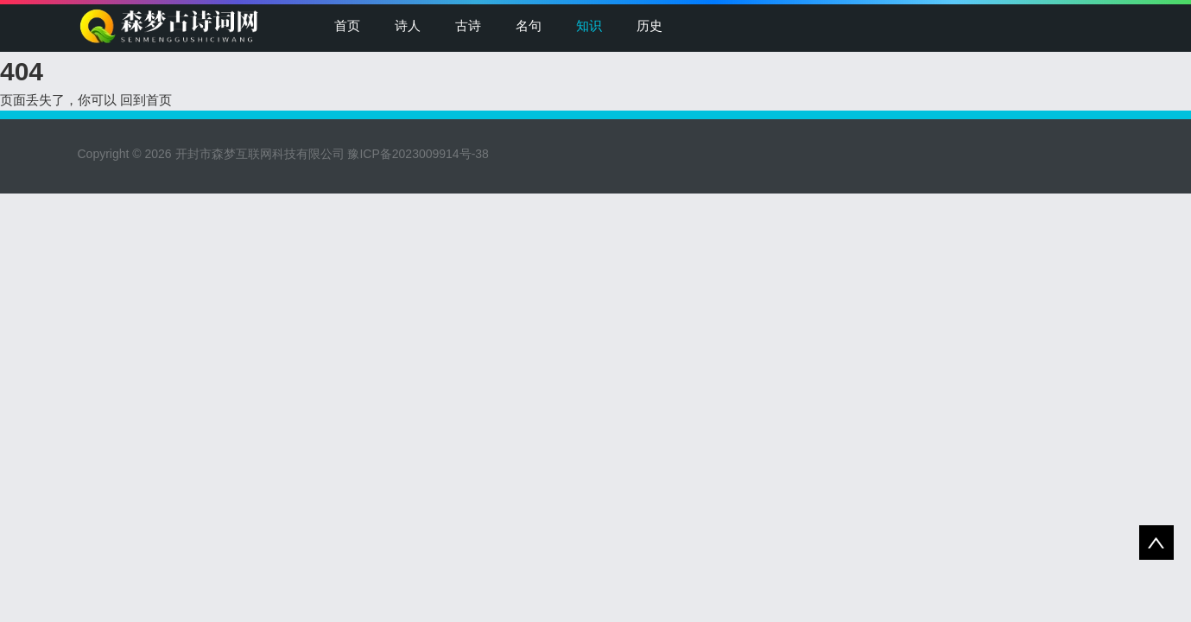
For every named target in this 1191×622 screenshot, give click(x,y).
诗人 (408, 25)
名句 (529, 25)
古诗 (468, 25)
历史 (649, 25)
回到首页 (146, 99)
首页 (347, 25)
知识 (589, 25)
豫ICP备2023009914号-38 (417, 154)
